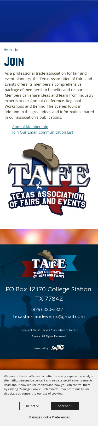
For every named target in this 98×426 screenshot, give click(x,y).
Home (8, 49)
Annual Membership (30, 126)
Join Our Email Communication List (42, 132)
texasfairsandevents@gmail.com (49, 316)
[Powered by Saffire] (58, 348)
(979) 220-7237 (47, 309)
